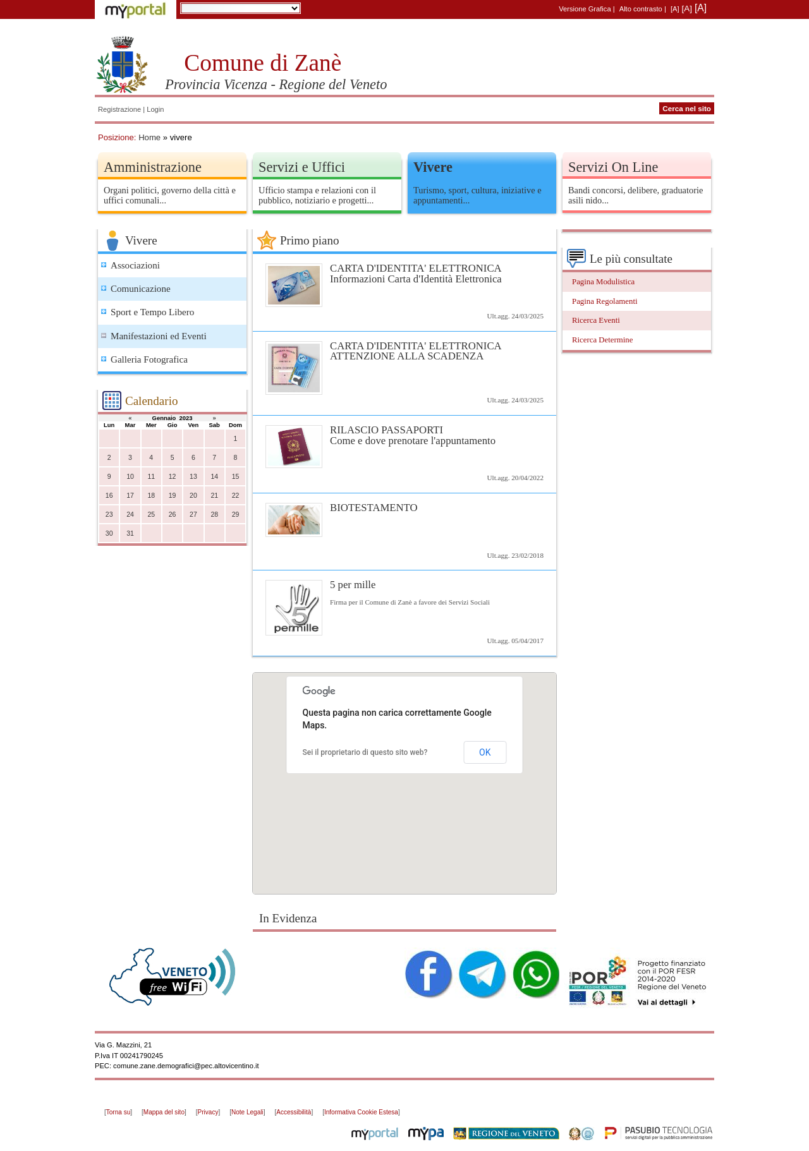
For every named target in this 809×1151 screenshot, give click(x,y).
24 (130, 514)
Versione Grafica (585, 9)
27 (193, 514)
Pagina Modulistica (603, 281)
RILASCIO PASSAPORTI (404, 435)
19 (172, 495)
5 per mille (352, 585)
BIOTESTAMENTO (374, 508)
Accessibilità (293, 1112)
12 (172, 476)
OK (484, 752)
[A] (675, 9)
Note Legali (247, 1112)
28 (214, 514)
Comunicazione (141, 289)
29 (236, 514)
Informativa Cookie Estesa (361, 1112)
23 (109, 514)
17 (130, 495)
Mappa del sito (164, 1112)
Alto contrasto (640, 9)
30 (109, 533)
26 (172, 514)
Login (155, 109)
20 (193, 495)
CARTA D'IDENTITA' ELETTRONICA (404, 273)
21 (214, 495)
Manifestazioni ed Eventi (159, 336)
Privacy (208, 1112)
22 (236, 495)
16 (109, 495)
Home (149, 137)
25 (151, 514)
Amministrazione (153, 167)
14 (214, 476)
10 (130, 476)
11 (151, 476)
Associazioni (135, 265)
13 (193, 476)
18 (151, 495)
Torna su (118, 1112)
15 (236, 476)
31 (130, 533)
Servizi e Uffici (302, 167)
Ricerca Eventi (596, 320)
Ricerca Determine (602, 339)
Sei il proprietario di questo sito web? (365, 752)
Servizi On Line (613, 167)
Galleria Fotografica (149, 359)
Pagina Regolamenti (605, 301)
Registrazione (119, 109)
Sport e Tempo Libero (152, 312)
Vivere (433, 167)
